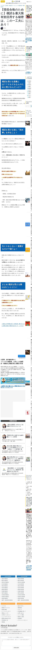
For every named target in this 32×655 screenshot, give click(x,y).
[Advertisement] (12, 226)
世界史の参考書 (21, 596)
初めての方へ (20, 606)
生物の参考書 (20, 591)
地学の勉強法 (4, 593)
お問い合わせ (20, 613)
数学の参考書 (20, 580)
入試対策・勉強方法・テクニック (11, 5)
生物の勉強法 (4, 591)
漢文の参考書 (20, 585)
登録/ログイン (29, 1)
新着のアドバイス (5, 607)
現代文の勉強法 (5, 582)
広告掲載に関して (21, 611)
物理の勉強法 (4, 589)
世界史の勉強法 (5, 596)
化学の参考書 (20, 587)
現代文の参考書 (21, 582)
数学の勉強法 (4, 580)
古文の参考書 (20, 584)
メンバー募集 (20, 614)
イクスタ (2, 5)
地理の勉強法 (4, 598)
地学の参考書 (20, 593)
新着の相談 (4, 609)
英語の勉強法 (4, 578)
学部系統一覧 (4, 620)
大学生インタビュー (6, 614)
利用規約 (19, 618)
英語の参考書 (20, 578)
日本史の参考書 (21, 594)
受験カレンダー (5, 613)
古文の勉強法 (4, 584)
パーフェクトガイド (6, 611)
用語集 (3, 622)
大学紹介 (28, 492)
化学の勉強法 (4, 587)
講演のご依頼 (20, 616)
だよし (4, 27)
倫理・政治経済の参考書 (23, 600)
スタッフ (19, 609)
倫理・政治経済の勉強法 (7, 600)
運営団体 (19, 607)
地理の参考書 (20, 598)
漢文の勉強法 (4, 585)
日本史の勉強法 (5, 594)
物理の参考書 (20, 589)
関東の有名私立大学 (6, 618)
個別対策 (20, 5)
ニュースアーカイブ (6, 616)
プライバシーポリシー (22, 620)
